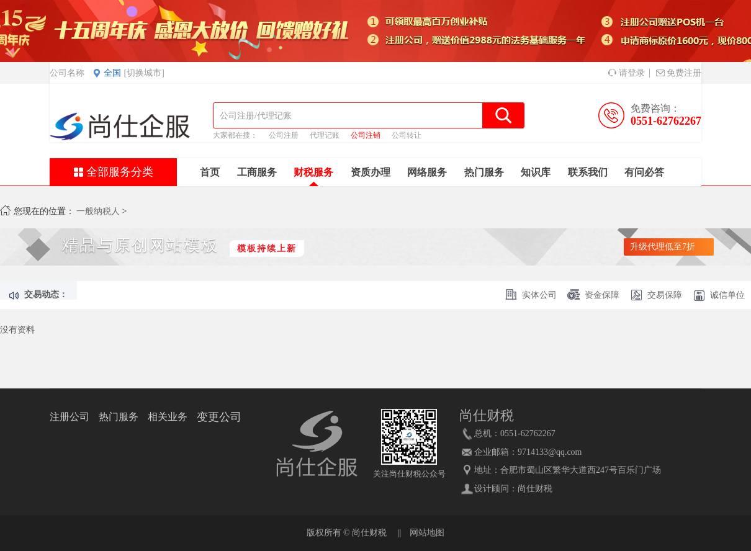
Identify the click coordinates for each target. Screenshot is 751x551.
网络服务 (427, 172)
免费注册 (678, 73)
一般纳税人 (98, 211)
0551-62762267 (666, 121)
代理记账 (325, 135)
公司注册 (284, 135)
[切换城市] (144, 73)
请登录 (626, 73)
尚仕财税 (535, 488)
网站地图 (427, 532)
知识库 (536, 172)
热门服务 (484, 172)
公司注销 (365, 135)
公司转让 (406, 135)
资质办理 (370, 172)
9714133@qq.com (550, 452)
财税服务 (313, 172)
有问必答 (644, 172)
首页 (210, 172)
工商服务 (257, 172)
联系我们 (588, 172)
